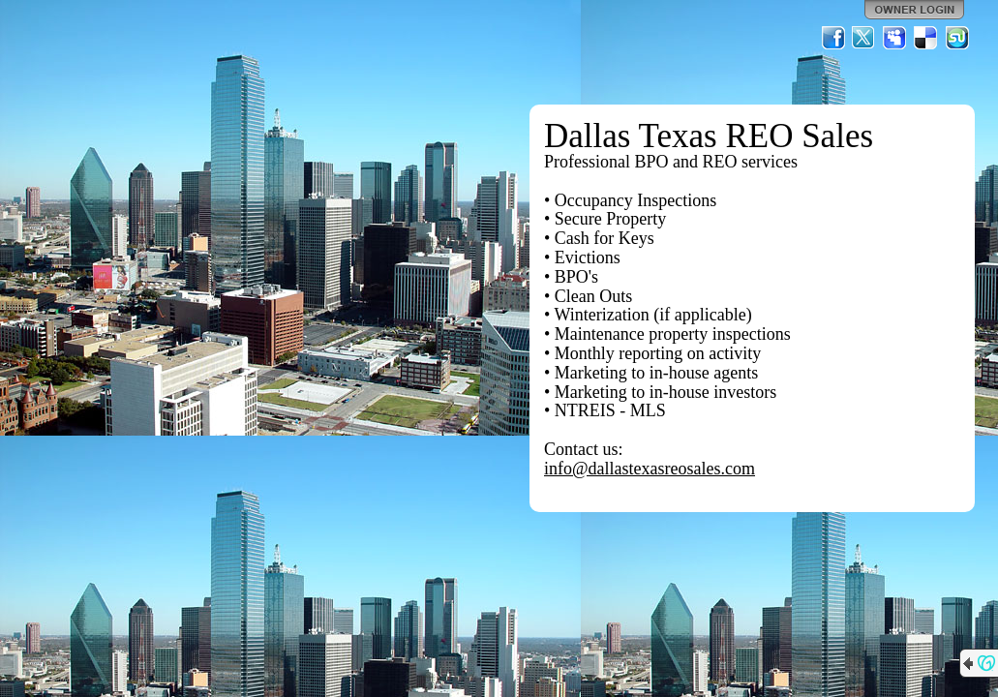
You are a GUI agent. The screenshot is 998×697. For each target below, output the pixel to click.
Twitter (864, 37)
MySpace (895, 37)
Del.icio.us (926, 37)
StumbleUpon (957, 37)
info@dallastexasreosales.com (649, 468)
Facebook (833, 37)
